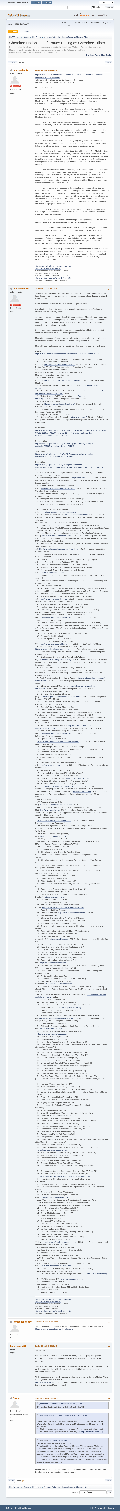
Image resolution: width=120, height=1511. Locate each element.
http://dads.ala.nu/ (79, 478)
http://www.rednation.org (50, 765)
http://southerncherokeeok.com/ (53, 963)
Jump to (75, 1492)
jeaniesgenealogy (22, 1322)
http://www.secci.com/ (82, 791)
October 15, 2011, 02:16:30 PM (46, 288)
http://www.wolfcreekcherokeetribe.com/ (59, 1242)
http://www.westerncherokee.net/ (53, 599)
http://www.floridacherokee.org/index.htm (52, 649)
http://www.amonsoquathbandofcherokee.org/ (54, 1329)
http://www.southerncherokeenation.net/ (56, 786)
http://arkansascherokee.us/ (76, 515)
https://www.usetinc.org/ (45, 1382)
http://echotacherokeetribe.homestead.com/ (62, 380)
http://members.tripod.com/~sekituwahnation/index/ (58, 741)
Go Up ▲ (111, 1508)
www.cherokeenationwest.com (53, 836)
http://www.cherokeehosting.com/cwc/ (60, 512)
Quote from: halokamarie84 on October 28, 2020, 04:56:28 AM (63, 1415)
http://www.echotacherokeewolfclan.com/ (58, 488)
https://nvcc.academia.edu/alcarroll (48, 268)
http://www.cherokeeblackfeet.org (72, 913)
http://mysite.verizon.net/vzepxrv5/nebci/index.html (63, 907)
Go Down (13, 62)
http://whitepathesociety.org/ (69, 1007)
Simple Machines (25, 1508)
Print (108, 62)
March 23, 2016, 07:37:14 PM (47, 1322)
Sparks (16, 1398)
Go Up (11, 1481)
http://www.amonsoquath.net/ (52, 573)
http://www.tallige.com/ (59, 939)
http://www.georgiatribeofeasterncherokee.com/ (60, 697)
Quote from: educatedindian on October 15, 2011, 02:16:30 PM (63, 1404)
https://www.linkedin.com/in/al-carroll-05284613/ (53, 278)
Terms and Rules (100, 1508)
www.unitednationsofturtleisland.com (56, 1266)
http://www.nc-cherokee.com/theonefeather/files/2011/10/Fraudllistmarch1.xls (67, 354)
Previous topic (93, 55)
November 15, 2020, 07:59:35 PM (46, 1398)
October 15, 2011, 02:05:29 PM (46, 70)
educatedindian (21, 70)
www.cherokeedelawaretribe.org (58, 984)
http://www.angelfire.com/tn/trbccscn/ (52, 1034)
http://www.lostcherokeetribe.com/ (56, 536)
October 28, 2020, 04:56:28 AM (46, 1346)
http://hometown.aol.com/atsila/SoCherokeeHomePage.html (65, 1176)
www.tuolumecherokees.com (73, 1279)
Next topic (106, 55)
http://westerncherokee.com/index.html (56, 805)
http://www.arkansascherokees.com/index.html (58, 549)
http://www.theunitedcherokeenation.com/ (59, 617)
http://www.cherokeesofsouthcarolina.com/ (56, 1018)
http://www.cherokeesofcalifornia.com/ (56, 644)
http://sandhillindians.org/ (97, 1274)
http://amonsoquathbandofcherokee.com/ (54, 820)
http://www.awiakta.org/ (50, 810)
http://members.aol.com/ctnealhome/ (59, 364)
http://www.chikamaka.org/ (51, 1029)
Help (91, 1508)
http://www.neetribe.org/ (54, 897)
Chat (69, 23)
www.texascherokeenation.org (55, 1197)
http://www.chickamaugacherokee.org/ (55, 660)
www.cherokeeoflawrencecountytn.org (52, 1150)
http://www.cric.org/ (79, 417)
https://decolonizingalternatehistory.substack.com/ (53, 266)
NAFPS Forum (19, 15)
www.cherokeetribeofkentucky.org (79, 778)
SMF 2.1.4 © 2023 (12, 1508)
